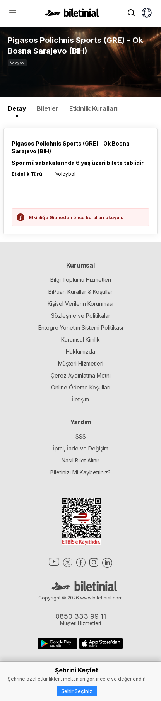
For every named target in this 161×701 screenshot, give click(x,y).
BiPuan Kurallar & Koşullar (80, 291)
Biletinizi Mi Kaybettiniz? (80, 472)
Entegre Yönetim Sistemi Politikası (80, 327)
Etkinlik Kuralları (93, 108)
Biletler (47, 108)
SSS (80, 436)
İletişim (80, 399)
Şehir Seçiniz (76, 691)
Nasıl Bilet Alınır (80, 460)
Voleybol (17, 63)
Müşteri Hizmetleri (80, 363)
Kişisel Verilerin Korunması (80, 303)
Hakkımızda (80, 351)
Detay (17, 108)
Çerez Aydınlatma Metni (81, 375)
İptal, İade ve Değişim (80, 448)
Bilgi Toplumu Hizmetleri (80, 279)
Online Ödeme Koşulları (80, 387)
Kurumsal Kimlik (80, 339)
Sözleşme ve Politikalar (80, 315)
